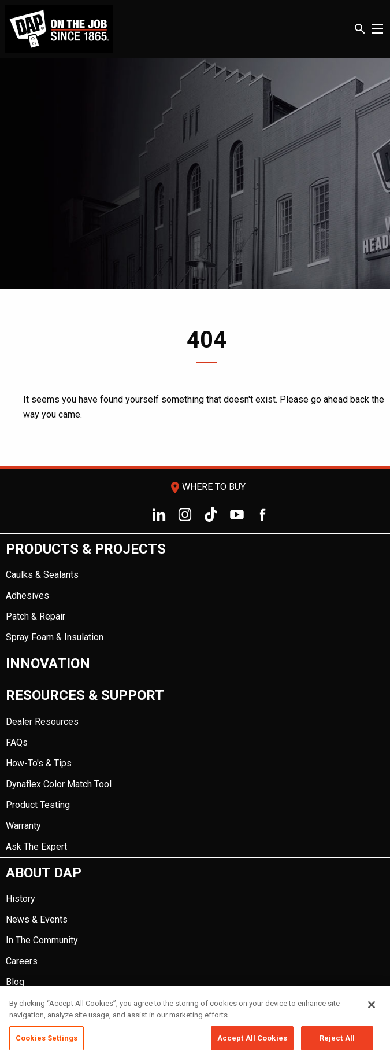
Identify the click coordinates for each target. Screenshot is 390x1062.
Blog (15, 981)
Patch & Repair (35, 616)
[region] (195, 1024)
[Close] (371, 1004)
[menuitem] (195, 591)
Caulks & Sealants (42, 574)
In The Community (42, 940)
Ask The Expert (36, 846)
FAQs (17, 742)
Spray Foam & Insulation (54, 637)
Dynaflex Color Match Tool (59, 784)
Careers (22, 961)
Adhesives (27, 595)
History (20, 898)
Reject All (337, 1038)
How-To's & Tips (39, 763)
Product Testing (38, 804)
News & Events (37, 919)
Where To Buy (207, 486)
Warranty (23, 825)
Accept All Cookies (252, 1038)
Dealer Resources (42, 721)
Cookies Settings (46, 1038)
